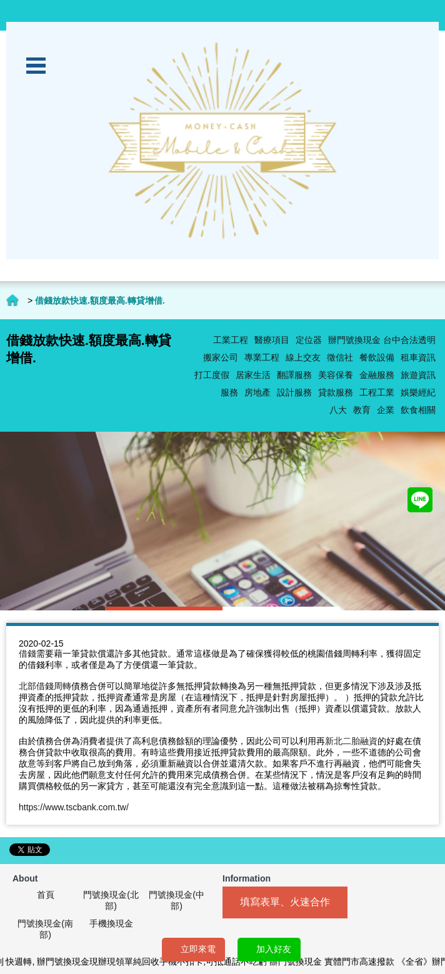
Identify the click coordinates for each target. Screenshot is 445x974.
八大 (338, 410)
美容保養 (335, 375)
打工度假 (211, 375)
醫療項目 (271, 340)
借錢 (27, 653)
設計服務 (294, 392)
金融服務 (376, 375)
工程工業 (376, 392)
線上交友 (303, 357)
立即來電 (198, 949)
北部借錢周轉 (45, 686)
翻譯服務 (294, 375)
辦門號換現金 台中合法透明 (382, 340)
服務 (229, 392)
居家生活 (253, 375)
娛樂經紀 (418, 392)
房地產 (257, 392)
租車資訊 (418, 357)
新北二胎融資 (351, 741)
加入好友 (273, 949)
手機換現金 (111, 923)
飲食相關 (418, 410)
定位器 (309, 340)
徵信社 (340, 357)
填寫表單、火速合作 (285, 902)
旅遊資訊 (418, 375)
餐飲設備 (376, 357)
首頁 (45, 895)
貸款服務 (335, 392)
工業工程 (230, 340)
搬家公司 (220, 357)
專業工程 (261, 357)
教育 (362, 410)
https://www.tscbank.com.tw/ (74, 807)
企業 (385, 410)
